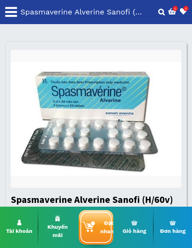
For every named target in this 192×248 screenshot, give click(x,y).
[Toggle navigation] (11, 12)
